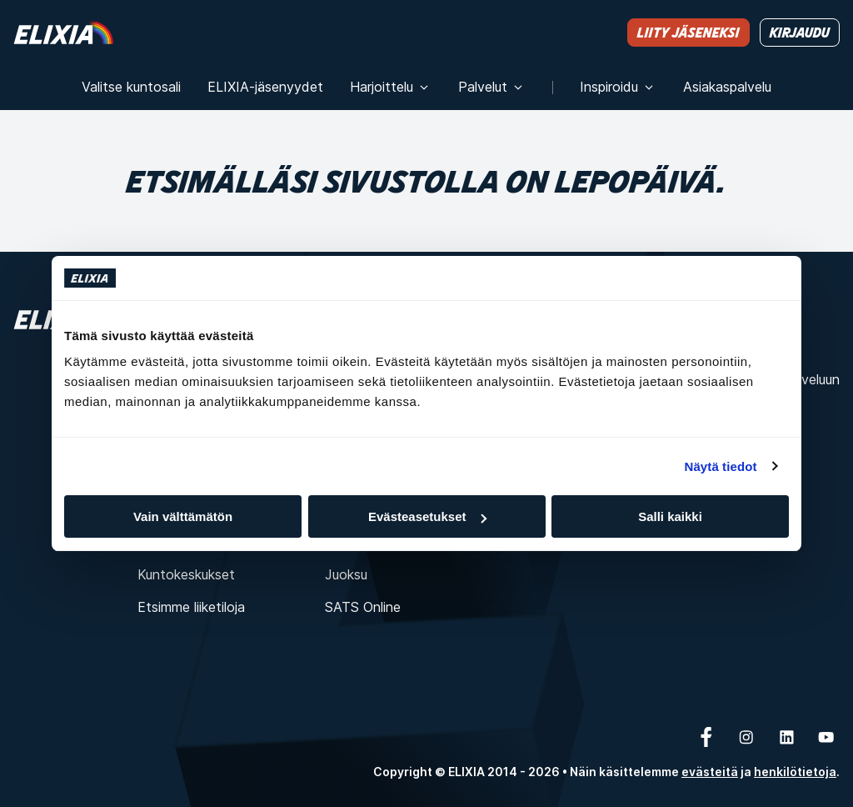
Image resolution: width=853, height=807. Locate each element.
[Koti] (63, 32)
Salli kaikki (670, 516)
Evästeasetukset (427, 516)
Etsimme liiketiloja (191, 607)
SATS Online (363, 607)
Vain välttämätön (182, 516)
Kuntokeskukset (186, 574)
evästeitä (709, 771)
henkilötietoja (795, 771)
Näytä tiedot (721, 466)
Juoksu (346, 574)
